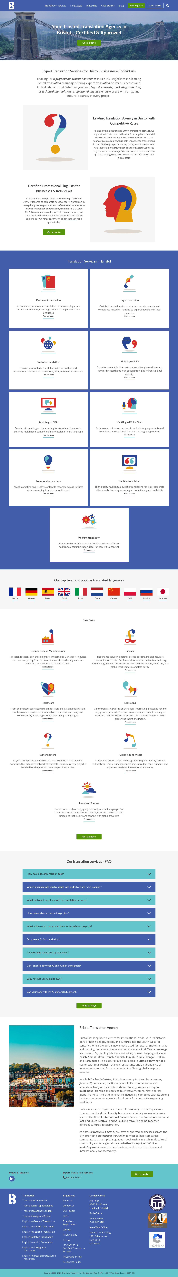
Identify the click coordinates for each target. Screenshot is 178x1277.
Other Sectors (48, 755)
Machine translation (89, 538)
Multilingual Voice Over (130, 422)
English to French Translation (38, 1226)
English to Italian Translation (37, 1236)
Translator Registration (69, 1223)
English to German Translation (38, 1221)
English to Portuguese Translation (34, 1249)
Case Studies (108, 5)
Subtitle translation (129, 481)
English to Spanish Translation (38, 1231)
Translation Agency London (37, 1210)
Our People (69, 1210)
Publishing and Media (130, 755)
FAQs (65, 1216)
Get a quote (136, 5)
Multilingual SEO (130, 361)
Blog (121, 5)
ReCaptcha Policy (72, 1261)
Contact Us (155, 5)
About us (68, 1200)
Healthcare (48, 703)
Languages (76, 5)
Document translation (48, 300)
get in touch (70, 218)
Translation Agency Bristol (36, 1216)
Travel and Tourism (89, 803)
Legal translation (130, 300)
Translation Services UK (34, 1200)
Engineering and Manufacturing (48, 651)
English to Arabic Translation (37, 1242)
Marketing (130, 703)
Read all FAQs (89, 1005)
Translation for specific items (37, 1205)
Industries (91, 5)
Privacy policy (70, 1234)
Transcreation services (48, 481)
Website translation (48, 362)
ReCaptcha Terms (72, 1256)
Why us (67, 1229)
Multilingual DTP (48, 422)
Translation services (55, 5)
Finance (130, 651)
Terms (66, 1240)
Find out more (48, 316)
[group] (15, 594)
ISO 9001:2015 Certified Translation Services (74, 1248)
